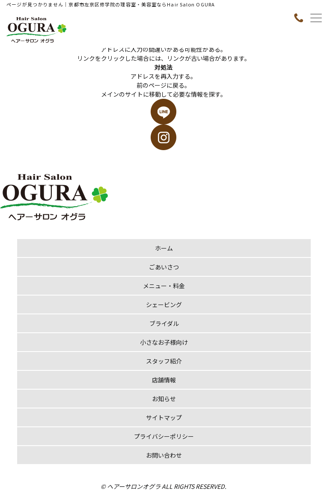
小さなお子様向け (164, 342)
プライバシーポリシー (164, 436)
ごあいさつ (164, 267)
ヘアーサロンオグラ (134, 486)
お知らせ (164, 398)
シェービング (164, 304)
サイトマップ (164, 417)
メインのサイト (122, 94)
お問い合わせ (164, 455)
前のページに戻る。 (163, 85)
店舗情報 (164, 380)
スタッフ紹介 (164, 361)
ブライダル (164, 323)
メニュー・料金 (164, 285)
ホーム (164, 248)
